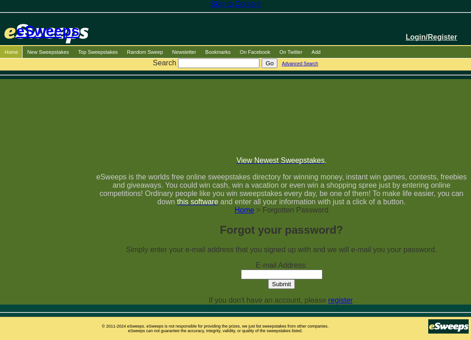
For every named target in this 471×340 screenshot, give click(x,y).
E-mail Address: (281, 265)
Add (316, 52)
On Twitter (290, 52)
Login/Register (431, 37)
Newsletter (184, 52)
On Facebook (255, 52)
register (340, 300)
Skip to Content (235, 4)
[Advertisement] (281, 113)
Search (164, 63)
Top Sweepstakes (98, 52)
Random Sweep (145, 52)
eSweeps (48, 31)
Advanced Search (300, 63)
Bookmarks (217, 52)
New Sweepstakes (48, 52)
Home (11, 52)
